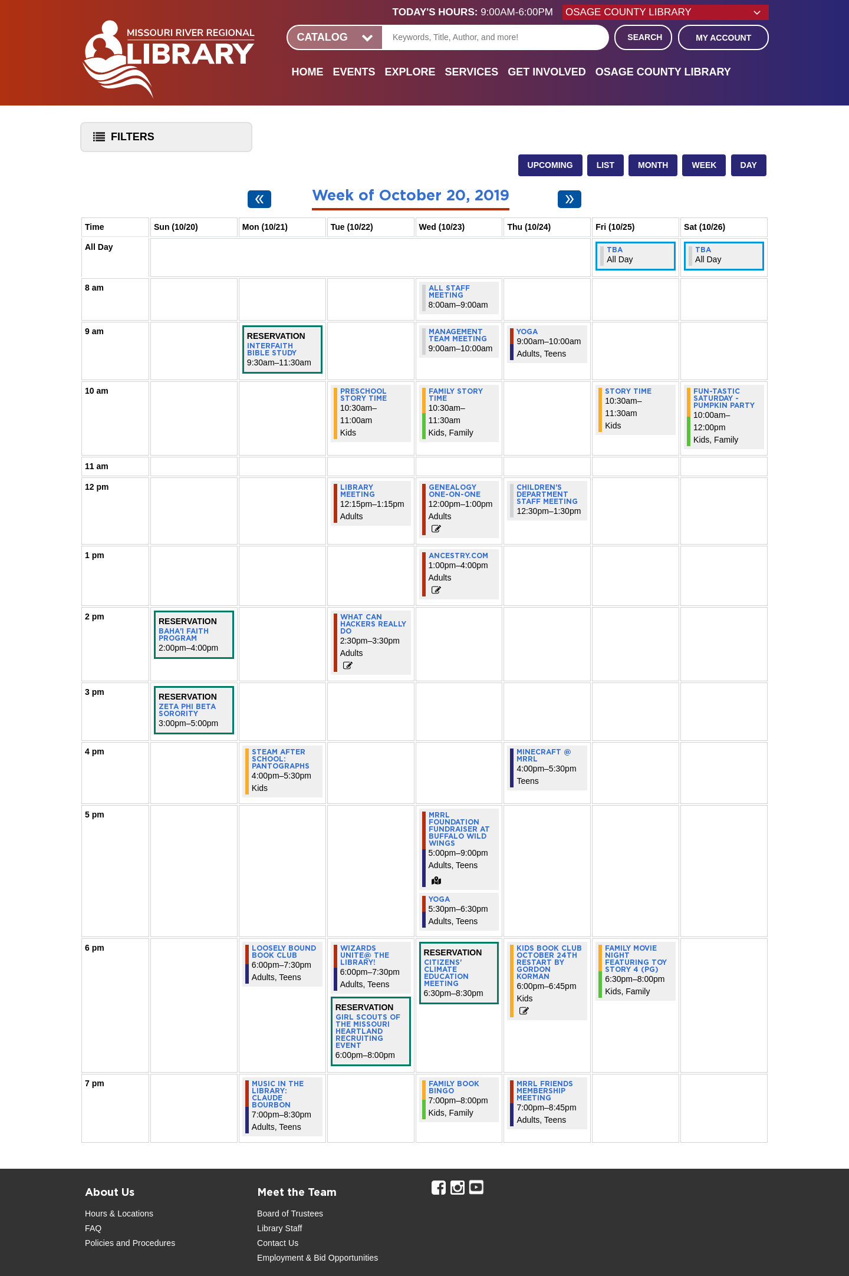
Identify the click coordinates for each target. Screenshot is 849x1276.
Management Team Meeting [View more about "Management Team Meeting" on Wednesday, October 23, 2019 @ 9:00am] (458, 335)
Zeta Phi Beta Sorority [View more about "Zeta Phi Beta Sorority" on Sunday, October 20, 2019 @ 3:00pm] (187, 710)
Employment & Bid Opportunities (317, 1257)
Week (704, 165)
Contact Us (277, 1243)
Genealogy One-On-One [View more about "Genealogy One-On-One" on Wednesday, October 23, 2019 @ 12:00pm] (455, 491)
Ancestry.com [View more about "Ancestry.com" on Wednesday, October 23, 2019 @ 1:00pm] (458, 555)
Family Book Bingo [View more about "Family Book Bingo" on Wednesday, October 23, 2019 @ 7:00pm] (454, 1087)
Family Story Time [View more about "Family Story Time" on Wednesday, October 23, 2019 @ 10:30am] (456, 395)
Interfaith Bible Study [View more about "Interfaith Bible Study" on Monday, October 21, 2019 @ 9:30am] (272, 349)
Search (644, 37)
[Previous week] (259, 199)
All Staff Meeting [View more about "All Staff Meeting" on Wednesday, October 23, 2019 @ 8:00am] (449, 292)
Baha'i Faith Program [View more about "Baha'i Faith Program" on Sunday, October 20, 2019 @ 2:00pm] (184, 635)
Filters (120, 140)
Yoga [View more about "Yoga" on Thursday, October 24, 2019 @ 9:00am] (527, 331)
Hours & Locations (119, 1213)
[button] (477, 12)
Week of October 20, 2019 (410, 196)
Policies (99, 1243)
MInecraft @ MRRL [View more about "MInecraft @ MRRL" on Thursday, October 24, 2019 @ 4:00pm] (543, 756)
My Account (723, 37)
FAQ (93, 1228)
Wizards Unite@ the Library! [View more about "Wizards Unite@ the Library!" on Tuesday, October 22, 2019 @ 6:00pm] (364, 955)
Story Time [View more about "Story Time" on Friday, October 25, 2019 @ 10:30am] (628, 391)
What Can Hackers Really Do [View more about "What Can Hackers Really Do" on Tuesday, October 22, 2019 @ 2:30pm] (373, 624)
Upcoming (550, 165)
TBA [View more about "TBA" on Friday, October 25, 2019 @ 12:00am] (615, 249)
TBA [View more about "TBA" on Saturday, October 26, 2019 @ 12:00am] (703, 249)
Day (749, 165)
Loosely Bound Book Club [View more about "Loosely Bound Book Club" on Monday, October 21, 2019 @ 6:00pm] (284, 952)
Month (653, 165)
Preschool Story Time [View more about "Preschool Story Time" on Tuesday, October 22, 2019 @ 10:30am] (363, 395)
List (605, 165)
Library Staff (279, 1228)
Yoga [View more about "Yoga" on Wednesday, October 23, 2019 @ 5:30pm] (439, 899)
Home (307, 72)
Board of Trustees (290, 1213)
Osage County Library (663, 72)
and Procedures (144, 1243)
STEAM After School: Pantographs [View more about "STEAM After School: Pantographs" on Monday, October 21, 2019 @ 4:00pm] (281, 759)
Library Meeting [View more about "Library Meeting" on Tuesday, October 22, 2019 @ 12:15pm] (357, 491)
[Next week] (569, 199)
